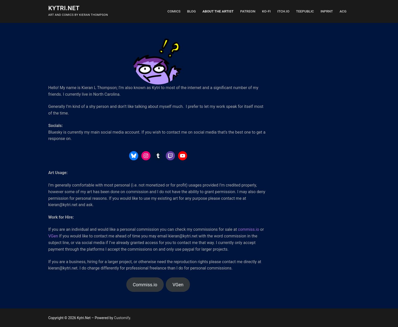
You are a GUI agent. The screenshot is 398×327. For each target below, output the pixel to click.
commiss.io (248, 229)
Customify (122, 318)
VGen (53, 236)
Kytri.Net (64, 8)
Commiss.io (145, 284)
